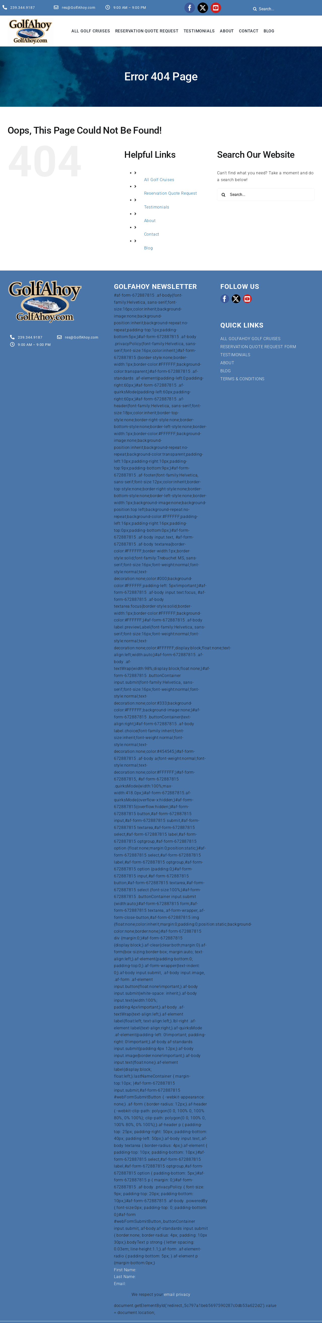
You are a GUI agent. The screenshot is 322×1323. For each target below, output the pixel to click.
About (150, 220)
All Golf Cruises (159, 179)
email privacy (177, 1294)
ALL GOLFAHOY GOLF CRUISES (250, 338)
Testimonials (157, 207)
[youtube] (216, 8)
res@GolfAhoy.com (78, 8)
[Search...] (265, 194)
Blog (148, 248)
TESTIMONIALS (235, 354)
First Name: (125, 1269)
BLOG (225, 370)
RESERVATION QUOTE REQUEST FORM (258, 346)
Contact (151, 234)
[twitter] (202, 8)
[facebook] (189, 8)
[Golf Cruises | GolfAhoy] (45, 281)
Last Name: (125, 1276)
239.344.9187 (22, 8)
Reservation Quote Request (170, 193)
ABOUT (227, 362)
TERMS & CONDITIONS (242, 379)
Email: (120, 1283)
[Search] (255, 9)
